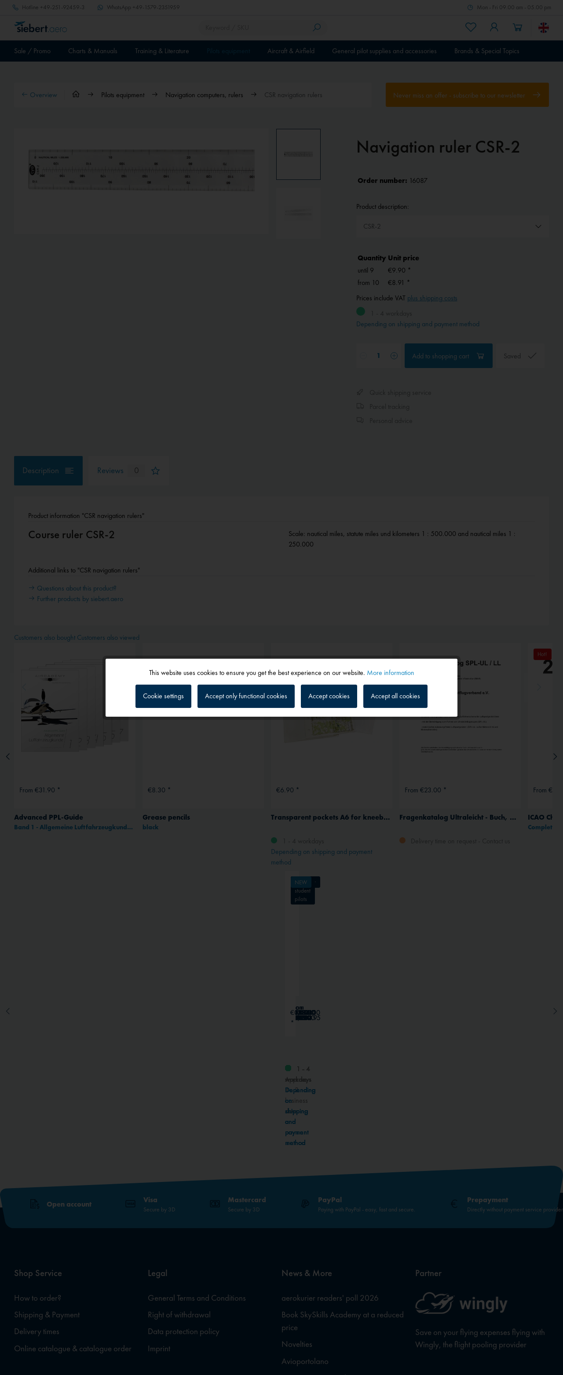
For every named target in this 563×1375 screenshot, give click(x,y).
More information (390, 672)
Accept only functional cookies (246, 695)
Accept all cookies (395, 695)
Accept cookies (329, 695)
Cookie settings (163, 695)
